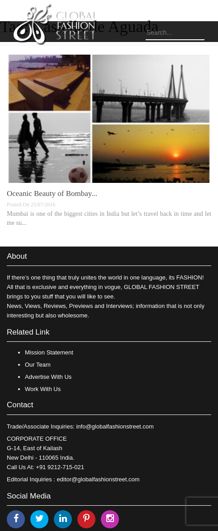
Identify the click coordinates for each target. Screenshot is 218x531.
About (17, 256)
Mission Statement (49, 352)
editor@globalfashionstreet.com (98, 479)
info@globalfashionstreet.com (114, 426)
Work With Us (43, 389)
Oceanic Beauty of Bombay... (52, 193)
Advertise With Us (48, 376)
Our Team (38, 364)
